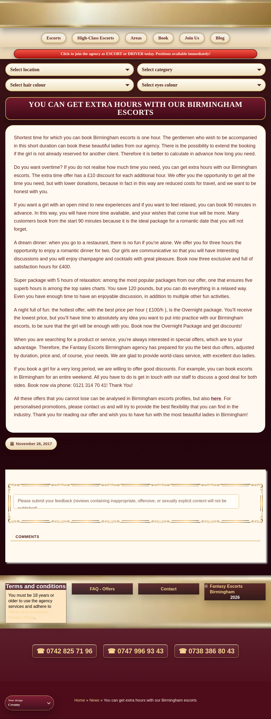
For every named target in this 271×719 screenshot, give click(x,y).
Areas (136, 37)
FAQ (94, 589)
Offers (108, 589)
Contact (169, 589)
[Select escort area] (69, 70)
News (94, 700)
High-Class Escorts (95, 37)
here (216, 398)
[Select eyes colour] (201, 85)
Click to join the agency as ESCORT (92, 54)
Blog (220, 37)
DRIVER (136, 54)
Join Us (192, 37)
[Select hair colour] (69, 85)
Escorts (53, 37)
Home (79, 700)
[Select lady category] (201, 70)
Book (163, 37)
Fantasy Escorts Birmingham (226, 589)
